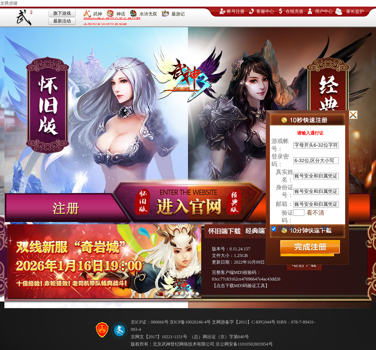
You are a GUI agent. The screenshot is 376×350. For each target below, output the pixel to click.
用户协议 (308, 228)
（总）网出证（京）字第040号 (219, 336)
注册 (59, 208)
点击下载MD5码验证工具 (240, 285)
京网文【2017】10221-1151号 (159, 336)
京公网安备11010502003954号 (244, 344)
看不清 (315, 213)
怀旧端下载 (224, 231)
